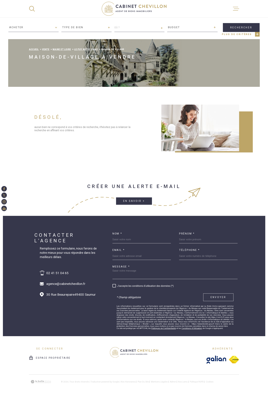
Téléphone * (189, 250)
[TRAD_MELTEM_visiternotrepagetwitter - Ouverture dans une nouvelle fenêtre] (4, 195)
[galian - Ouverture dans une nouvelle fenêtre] (216, 360)
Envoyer (218, 297)
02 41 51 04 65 (57, 273)
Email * (118, 250)
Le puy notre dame (86, 49)
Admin (173, 382)
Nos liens (182, 382)
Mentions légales (159, 382)
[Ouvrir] (32, 9)
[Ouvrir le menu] (236, 9)
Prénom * (187, 233)
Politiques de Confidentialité (163, 328)
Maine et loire (62, 49)
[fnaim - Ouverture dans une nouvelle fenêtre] (234, 359)
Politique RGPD (197, 382)
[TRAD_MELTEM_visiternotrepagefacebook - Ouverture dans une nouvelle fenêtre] (4, 188)
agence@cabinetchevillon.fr (65, 284)
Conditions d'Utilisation (192, 328)
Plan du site (143, 382)
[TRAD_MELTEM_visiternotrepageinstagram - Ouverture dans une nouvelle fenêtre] (4, 202)
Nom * (117, 233)
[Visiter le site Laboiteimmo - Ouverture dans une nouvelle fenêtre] (41, 381)
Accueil (34, 49)
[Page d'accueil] (134, 9)
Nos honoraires (128, 382)
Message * (121, 266)
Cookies (209, 382)
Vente (45, 49)
